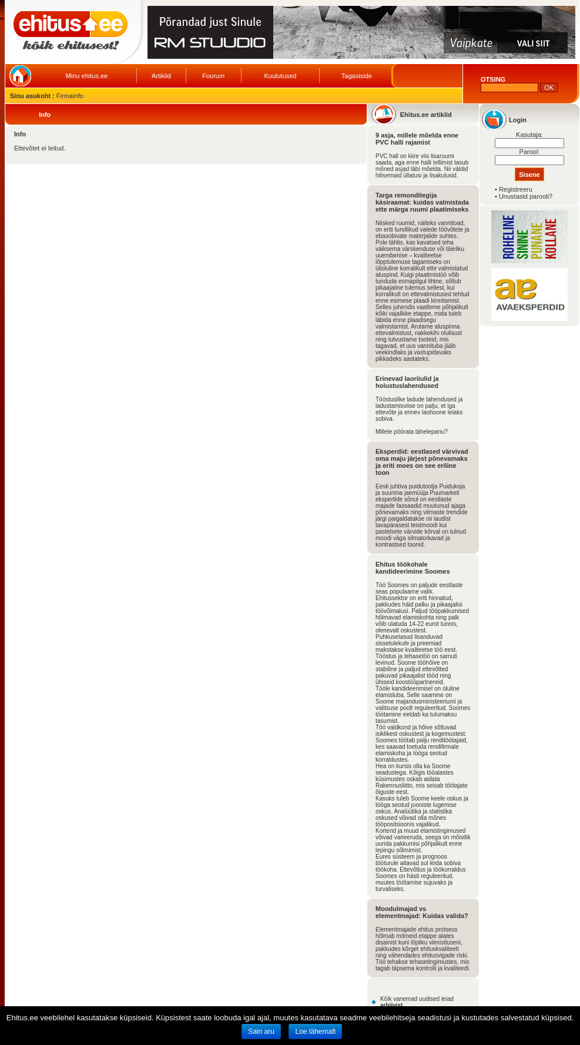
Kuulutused (280, 75)
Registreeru (515, 189)
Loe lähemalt (315, 1031)
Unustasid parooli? (525, 196)
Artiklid (161, 75)
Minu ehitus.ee (87, 75)
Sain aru (261, 1031)
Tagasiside (356, 75)
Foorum (213, 75)
